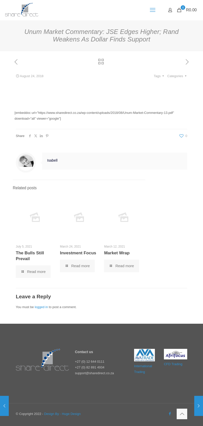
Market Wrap (117, 253)
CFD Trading (173, 364)
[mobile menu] (152, 10)
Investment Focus (78, 253)
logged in (41, 307)
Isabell (52, 160)
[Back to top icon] (182, 414)
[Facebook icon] (170, 413)
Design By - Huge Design (62, 414)
